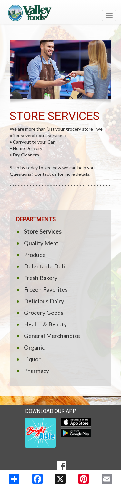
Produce (34, 254)
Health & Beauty (45, 324)
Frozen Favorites (45, 289)
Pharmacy (36, 370)
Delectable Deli (44, 266)
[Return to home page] (60, 12)
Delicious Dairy (44, 301)
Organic (34, 347)
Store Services (42, 231)
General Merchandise (52, 335)
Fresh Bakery (40, 277)
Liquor (32, 358)
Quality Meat (41, 243)
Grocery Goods (43, 312)
